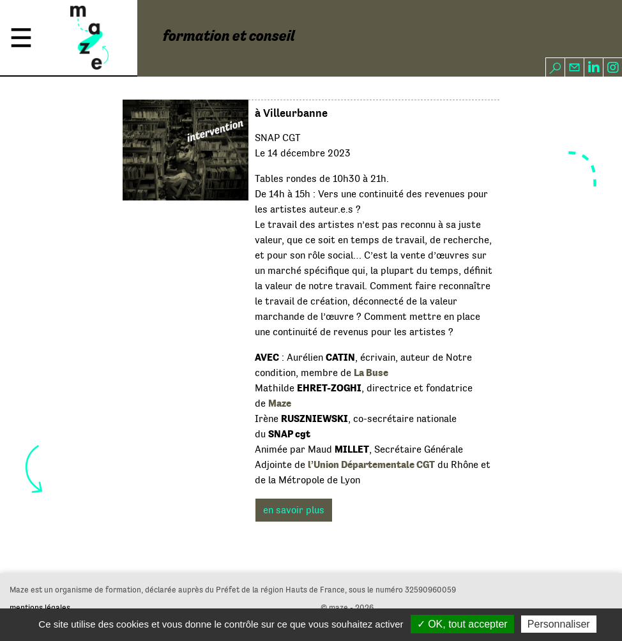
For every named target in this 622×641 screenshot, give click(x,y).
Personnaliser (558, 624)
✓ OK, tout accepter (462, 624)
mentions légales (40, 607)
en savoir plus (293, 510)
